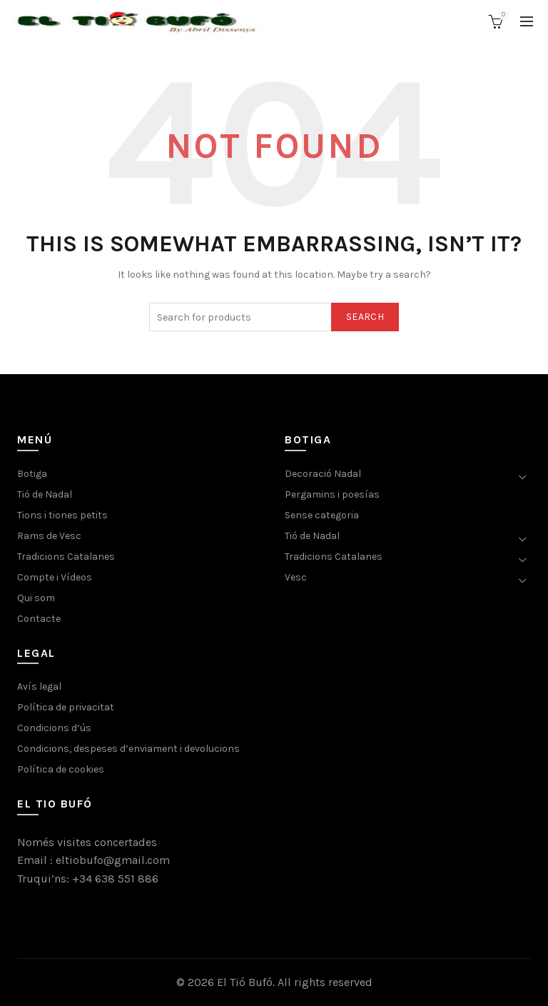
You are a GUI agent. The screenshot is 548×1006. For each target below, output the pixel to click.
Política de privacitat (65, 707)
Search (365, 317)
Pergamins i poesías (332, 494)
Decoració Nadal (323, 474)
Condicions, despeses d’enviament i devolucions (128, 749)
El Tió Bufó (245, 982)
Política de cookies (60, 769)
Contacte (39, 619)
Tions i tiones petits (62, 515)
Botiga (32, 474)
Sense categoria (322, 515)
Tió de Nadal (44, 494)
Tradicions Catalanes (66, 556)
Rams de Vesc (49, 536)
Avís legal (39, 686)
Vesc (296, 577)
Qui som (36, 598)
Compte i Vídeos (54, 577)
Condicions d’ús (54, 728)
